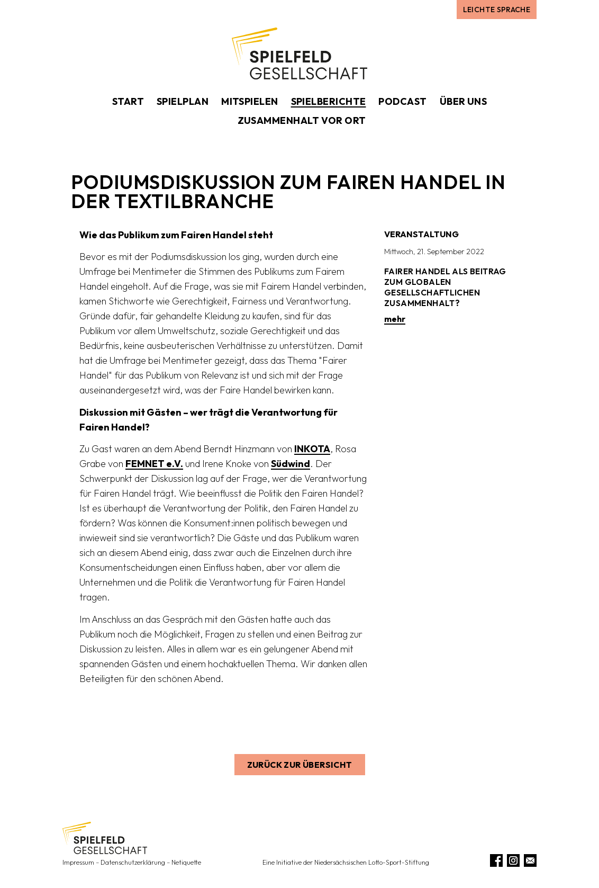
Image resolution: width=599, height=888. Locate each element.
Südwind (290, 464)
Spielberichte (328, 101)
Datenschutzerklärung (133, 862)
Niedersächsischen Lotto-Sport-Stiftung (371, 862)
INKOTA (312, 449)
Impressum (78, 862)
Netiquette (186, 862)
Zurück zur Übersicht (299, 764)
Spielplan (182, 101)
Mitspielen (249, 101)
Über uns (463, 101)
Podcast (402, 101)
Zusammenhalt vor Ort (302, 120)
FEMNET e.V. (154, 464)
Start (128, 101)
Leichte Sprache (496, 9)
